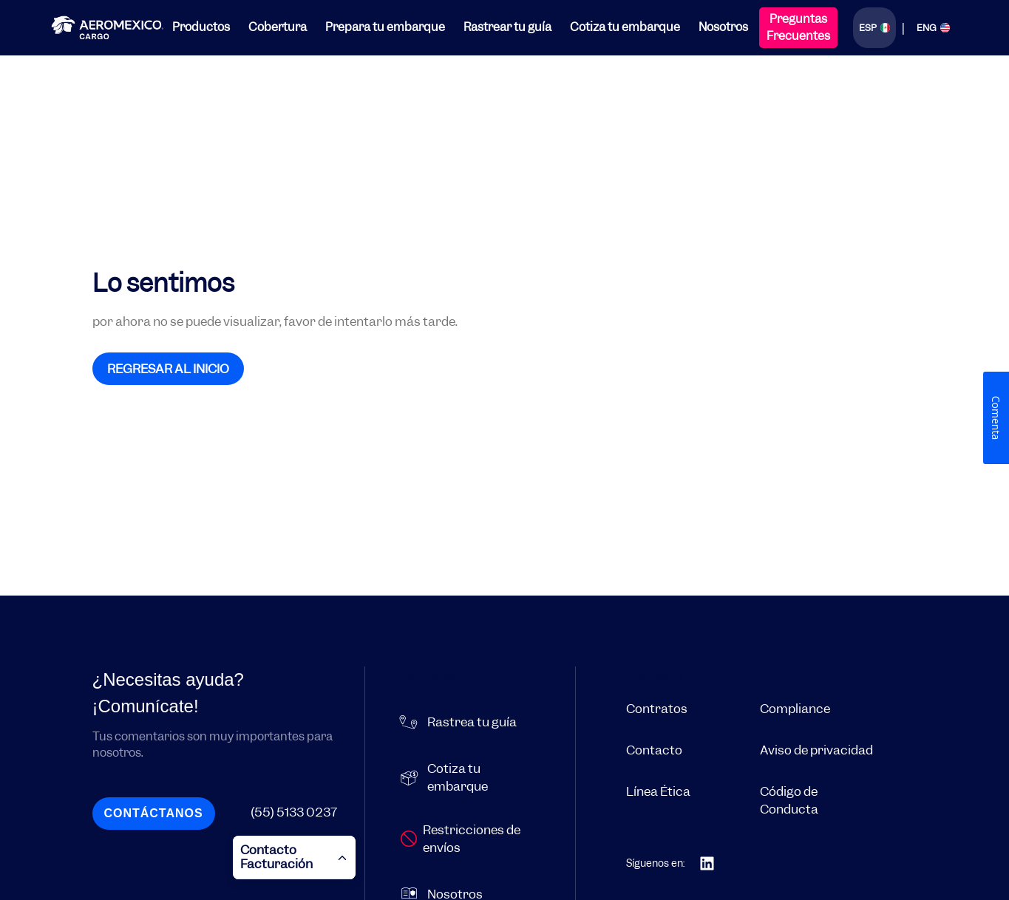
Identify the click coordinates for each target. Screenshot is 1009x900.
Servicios (427, 675)
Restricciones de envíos (471, 839)
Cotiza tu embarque (625, 27)
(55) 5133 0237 (294, 812)
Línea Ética (658, 791)
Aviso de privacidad (816, 750)
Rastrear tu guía (507, 27)
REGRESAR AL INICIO (168, 369)
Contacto (654, 675)
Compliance (795, 708)
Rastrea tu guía (472, 722)
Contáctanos (153, 813)
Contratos (656, 708)
